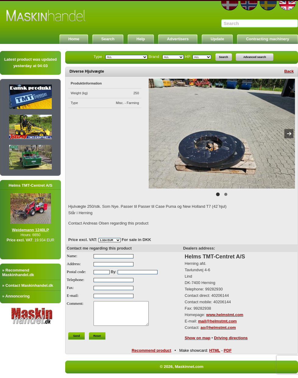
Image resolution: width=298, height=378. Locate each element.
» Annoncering (16, 296)
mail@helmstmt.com (217, 321)
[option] (222, 134)
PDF (228, 352)
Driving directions (231, 338)
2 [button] (225, 194)
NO (248, 5)
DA (229, 5)
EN (287, 5)
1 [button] (218, 194)
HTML (214, 352)
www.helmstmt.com (224, 314)
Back (289, 71)
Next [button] (288, 133)
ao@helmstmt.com (218, 327)
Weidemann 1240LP (36, 230)
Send (76, 340)
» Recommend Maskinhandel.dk (18, 272)
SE (268, 5)
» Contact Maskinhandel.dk (27, 285)
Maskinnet (46, 16)
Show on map (198, 338)
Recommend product (151, 352)
